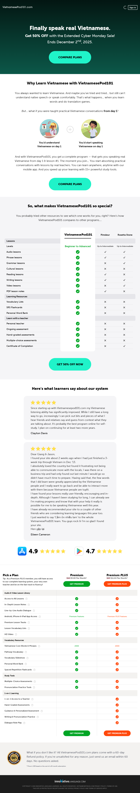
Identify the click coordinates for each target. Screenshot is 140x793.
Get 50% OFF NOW (70, 364)
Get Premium (77, 584)
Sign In (133, 7)
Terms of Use (112, 786)
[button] (125, 7)
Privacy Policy (100, 786)
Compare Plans (70, 57)
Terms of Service (95, 788)
